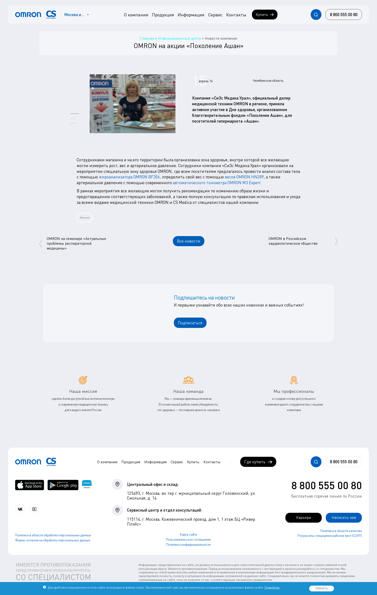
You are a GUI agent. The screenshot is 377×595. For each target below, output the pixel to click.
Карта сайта (188, 534)
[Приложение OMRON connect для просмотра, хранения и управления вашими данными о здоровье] (87, 485)
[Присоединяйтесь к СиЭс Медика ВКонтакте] (20, 509)
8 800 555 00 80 (326, 485)
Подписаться (190, 322)
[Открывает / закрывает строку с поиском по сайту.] (316, 14)
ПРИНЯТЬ (321, 588)
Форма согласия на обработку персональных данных (52, 540)
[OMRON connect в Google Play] (63, 485)
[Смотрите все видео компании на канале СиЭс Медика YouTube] (35, 509)
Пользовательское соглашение (188, 539)
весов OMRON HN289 (244, 176)
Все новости (188, 241)
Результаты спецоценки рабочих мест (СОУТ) (330, 536)
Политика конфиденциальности (188, 544)
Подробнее (272, 587)
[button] (74, 113)
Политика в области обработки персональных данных (53, 535)
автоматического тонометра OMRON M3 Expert (217, 182)
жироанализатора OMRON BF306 (129, 176)
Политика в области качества (341, 531)
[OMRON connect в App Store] (29, 485)
